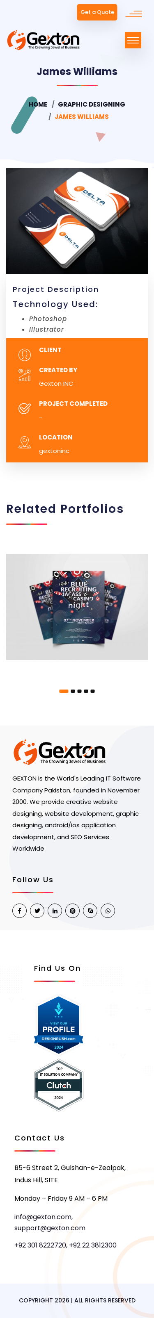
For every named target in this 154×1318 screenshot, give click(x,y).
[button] (64, 691)
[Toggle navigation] (133, 40)
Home (38, 104)
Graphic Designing (91, 104)
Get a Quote (97, 12)
